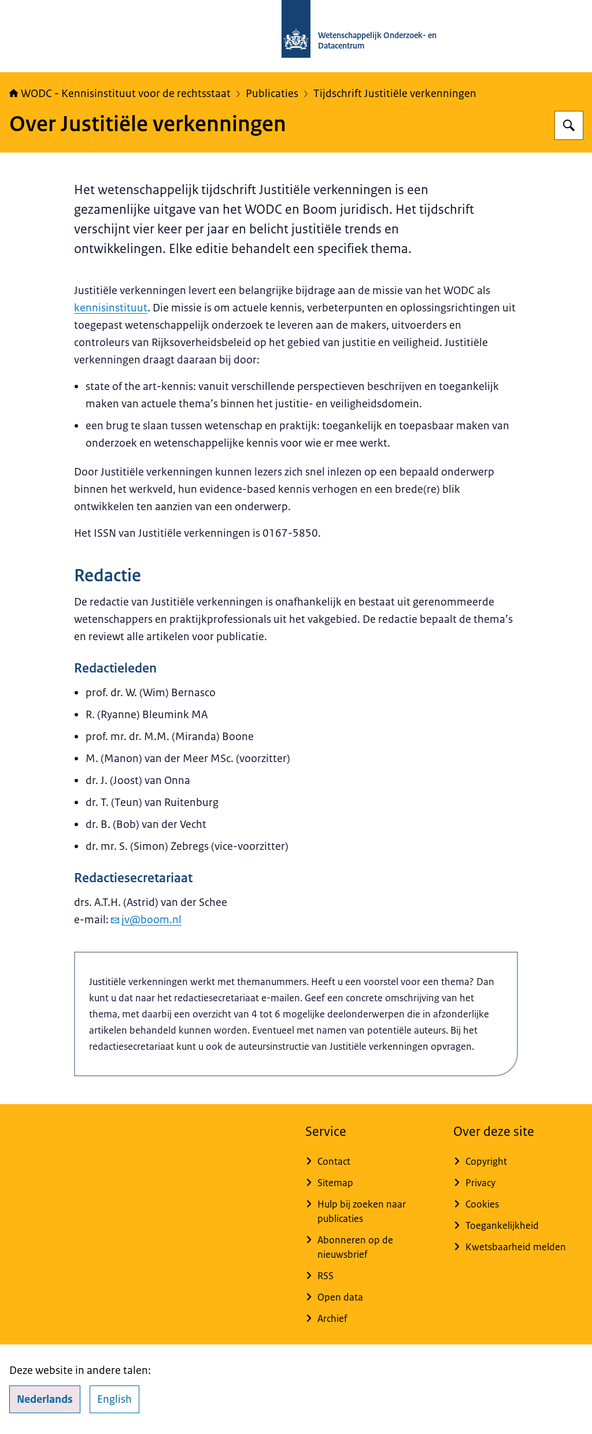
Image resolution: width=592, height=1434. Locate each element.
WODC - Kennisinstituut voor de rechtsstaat (120, 94)
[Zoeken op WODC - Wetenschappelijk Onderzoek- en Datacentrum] (569, 125)
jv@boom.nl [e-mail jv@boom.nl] (146, 920)
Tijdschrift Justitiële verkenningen (394, 94)
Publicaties (272, 94)
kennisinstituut (110, 308)
